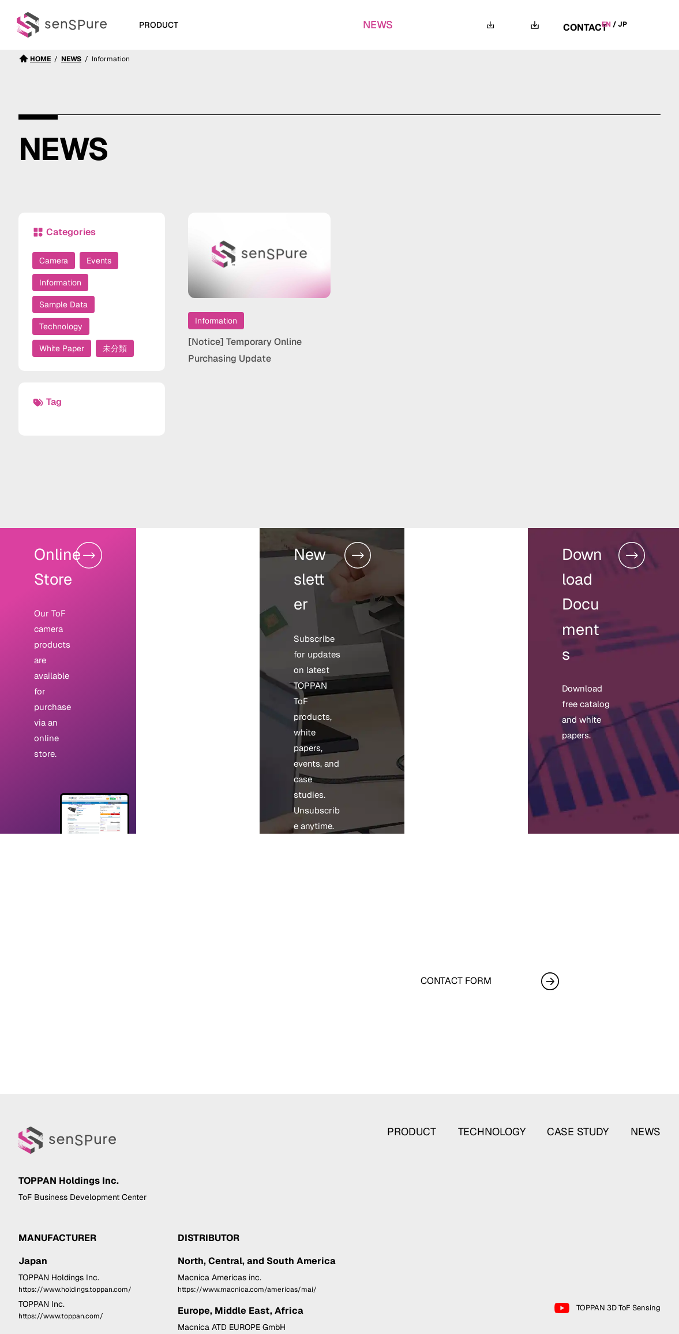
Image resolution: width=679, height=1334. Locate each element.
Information (60, 282)
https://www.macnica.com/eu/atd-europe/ (248, 1265)
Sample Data (63, 304)
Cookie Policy (635, 1323)
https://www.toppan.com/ (60, 1242)
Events (99, 260)
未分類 (115, 348)
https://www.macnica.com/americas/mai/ (247, 1215)
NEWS (384, 25)
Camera (53, 260)
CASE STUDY (316, 25)
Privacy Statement (566, 1323)
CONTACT (585, 25)
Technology (60, 326)
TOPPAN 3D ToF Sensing (607, 1234)
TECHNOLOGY (233, 25)
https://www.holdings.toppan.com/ (75, 1215)
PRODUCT (431, 1038)
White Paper (61, 348)
